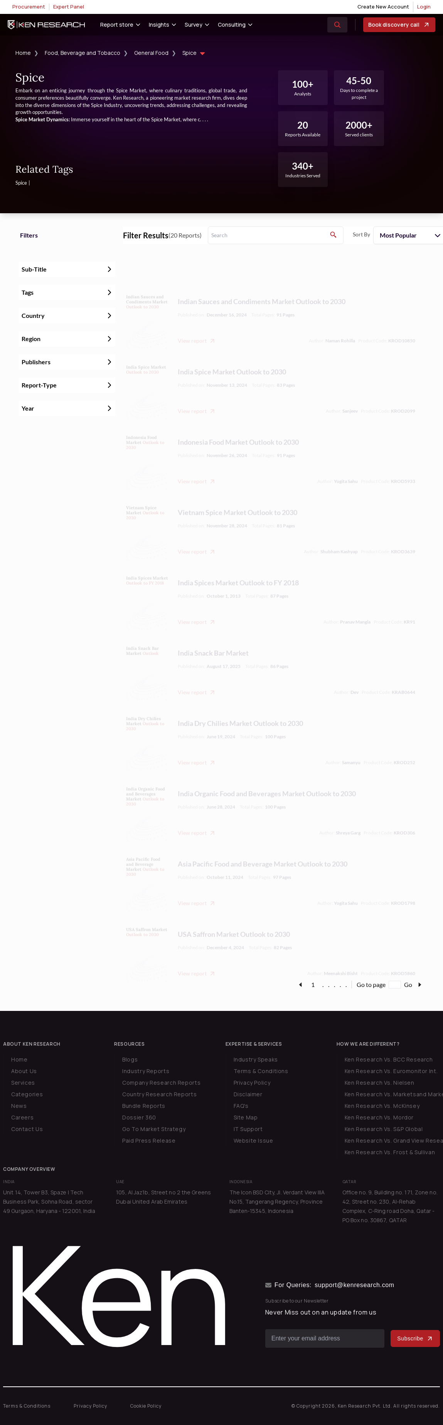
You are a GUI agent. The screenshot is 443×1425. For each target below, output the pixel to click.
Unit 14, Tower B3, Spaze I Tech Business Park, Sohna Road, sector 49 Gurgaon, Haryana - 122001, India (49, 1201)
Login (424, 6)
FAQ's (241, 1105)
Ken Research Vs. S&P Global (384, 1129)
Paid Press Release (148, 1140)
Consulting (232, 24)
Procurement (28, 6)
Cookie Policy (146, 1406)
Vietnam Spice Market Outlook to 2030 (237, 495)
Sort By (361, 234)
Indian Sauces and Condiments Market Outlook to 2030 (261, 284)
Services (23, 1082)
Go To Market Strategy (153, 1129)
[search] (276, 235)
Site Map (246, 1117)
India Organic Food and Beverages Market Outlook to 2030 (267, 776)
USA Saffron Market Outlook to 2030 (234, 917)
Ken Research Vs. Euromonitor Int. (391, 1071)
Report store (116, 24)
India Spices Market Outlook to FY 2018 (238, 565)
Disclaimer (248, 1094)
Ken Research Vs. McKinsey (382, 1105)
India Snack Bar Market (213, 636)
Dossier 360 (139, 1117)
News (19, 1105)
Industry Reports (145, 1071)
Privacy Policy (252, 1082)
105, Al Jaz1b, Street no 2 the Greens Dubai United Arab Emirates (163, 1197)
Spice (194, 53)
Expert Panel (68, 6)
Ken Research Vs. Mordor (379, 1117)
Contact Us (27, 1129)
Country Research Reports (159, 1094)
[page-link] (300, 985)
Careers (22, 1117)
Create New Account (383, 6)
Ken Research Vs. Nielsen (379, 1082)
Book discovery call (399, 25)
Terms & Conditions (261, 1071)
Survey (193, 24)
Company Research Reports (161, 1082)
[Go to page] (395, 984)
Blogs (130, 1059)
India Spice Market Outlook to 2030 (232, 354)
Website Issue (253, 1140)
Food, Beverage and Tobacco (82, 52)
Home (23, 52)
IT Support (248, 1129)
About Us (24, 1071)
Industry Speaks (256, 1059)
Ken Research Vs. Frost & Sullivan (390, 1152)
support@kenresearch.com (354, 1285)
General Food (151, 52)
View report (197, 323)
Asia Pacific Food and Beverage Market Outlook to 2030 (262, 846)
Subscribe (415, 1338)
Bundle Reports (143, 1105)
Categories (27, 1094)
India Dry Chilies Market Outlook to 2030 (240, 706)
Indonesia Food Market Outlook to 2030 (238, 425)
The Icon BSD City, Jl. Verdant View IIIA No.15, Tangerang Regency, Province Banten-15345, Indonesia (277, 1201)
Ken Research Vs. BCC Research (389, 1059)
